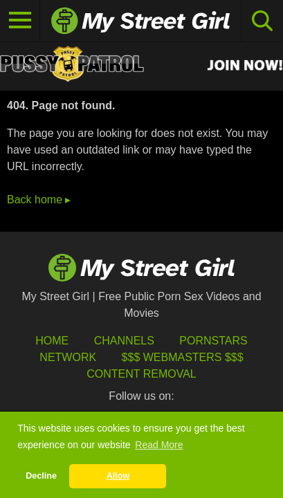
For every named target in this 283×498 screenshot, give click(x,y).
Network (67, 357)
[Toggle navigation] (20, 21)
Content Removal (141, 374)
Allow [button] (118, 476)
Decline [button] (41, 476)
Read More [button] (159, 444)
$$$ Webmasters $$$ (183, 357)
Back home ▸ (39, 199)
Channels (124, 341)
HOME (52, 341)
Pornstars (213, 341)
